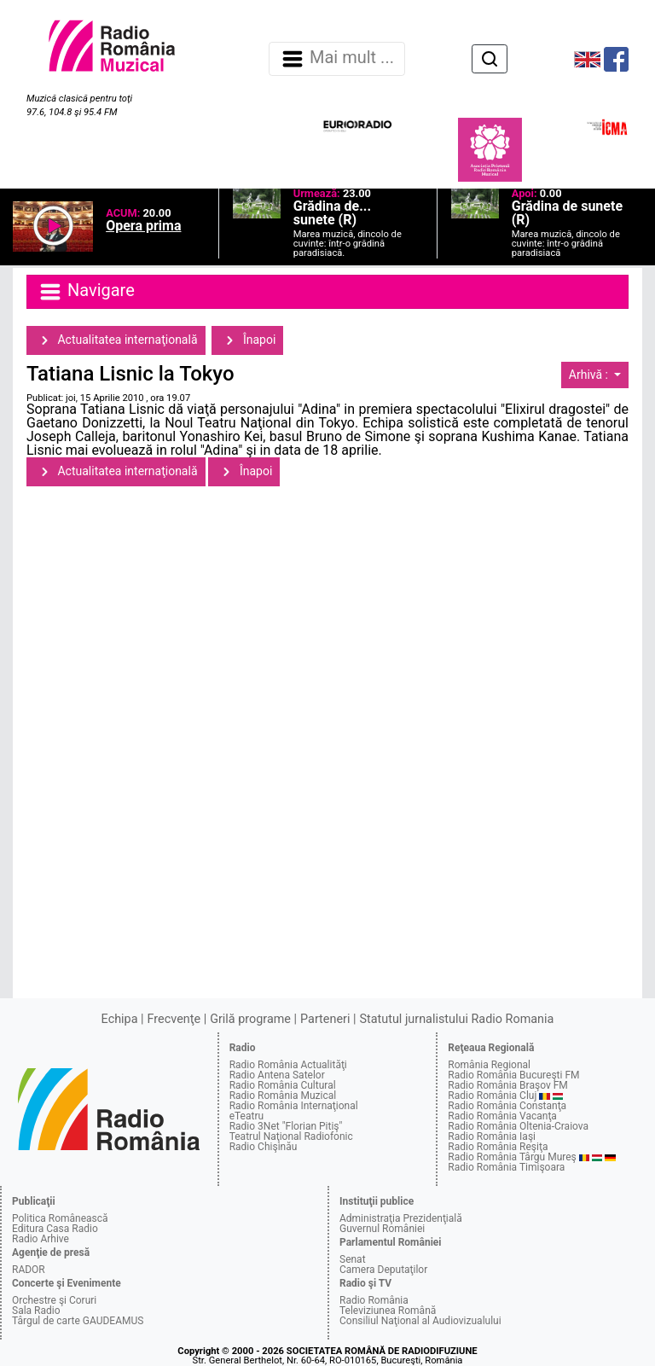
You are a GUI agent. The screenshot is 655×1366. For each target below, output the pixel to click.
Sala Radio (36, 1311)
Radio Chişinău (263, 1147)
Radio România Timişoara (506, 1167)
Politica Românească (60, 1218)
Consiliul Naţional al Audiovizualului (420, 1321)
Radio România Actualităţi (288, 1065)
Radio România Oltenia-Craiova (518, 1126)
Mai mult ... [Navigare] (337, 59)
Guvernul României (382, 1229)
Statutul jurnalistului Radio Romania (456, 1019)
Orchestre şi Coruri (54, 1300)
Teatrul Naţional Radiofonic (291, 1136)
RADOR (28, 1270)
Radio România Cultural (282, 1085)
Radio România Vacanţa (502, 1116)
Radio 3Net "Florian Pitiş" (286, 1126)
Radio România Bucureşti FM (513, 1075)
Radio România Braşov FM (507, 1085)
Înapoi (247, 340)
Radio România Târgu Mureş (512, 1157)
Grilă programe (250, 1019)
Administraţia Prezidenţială (400, 1218)
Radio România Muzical (282, 1096)
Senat (352, 1259)
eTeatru (246, 1116)
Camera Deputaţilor (383, 1270)
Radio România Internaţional (293, 1106)
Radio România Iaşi (492, 1136)
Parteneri (325, 1019)
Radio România (374, 1300)
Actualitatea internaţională (116, 340)
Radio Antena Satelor (277, 1075)
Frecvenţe (174, 1019)
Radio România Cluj (492, 1096)
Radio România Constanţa (507, 1106)
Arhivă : (590, 374)
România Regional (489, 1065)
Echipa (119, 1019)
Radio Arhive (40, 1239)
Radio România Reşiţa (498, 1147)
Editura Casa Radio (55, 1229)
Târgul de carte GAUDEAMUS (77, 1321)
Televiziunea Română (387, 1311)
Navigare (86, 292)
